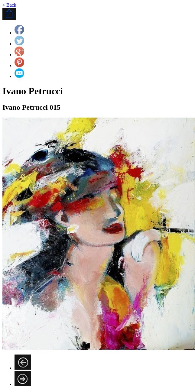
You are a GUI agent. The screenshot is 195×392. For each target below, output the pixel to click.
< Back (9, 5)
